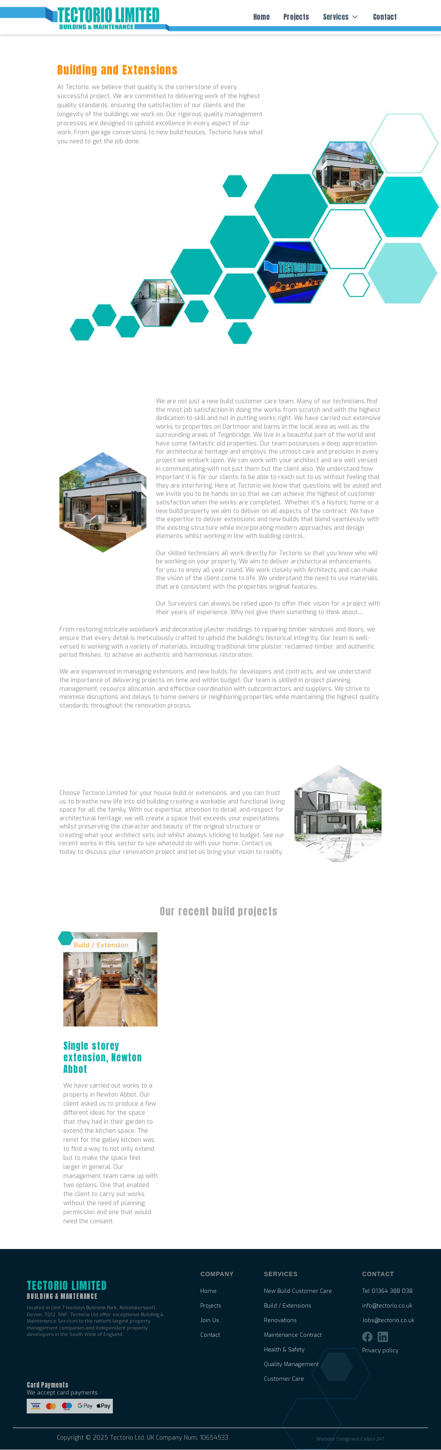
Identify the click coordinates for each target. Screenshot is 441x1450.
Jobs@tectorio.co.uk (388, 1320)
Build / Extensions (287, 1305)
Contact (385, 17)
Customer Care (284, 1379)
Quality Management (291, 1364)
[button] (341, 17)
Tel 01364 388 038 (387, 1291)
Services (336, 17)
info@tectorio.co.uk (387, 1305)
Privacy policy (380, 1350)
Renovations (280, 1320)
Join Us (209, 1320)
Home (261, 17)
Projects (296, 17)
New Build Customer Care (298, 1291)
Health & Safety (284, 1349)
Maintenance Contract (293, 1335)
